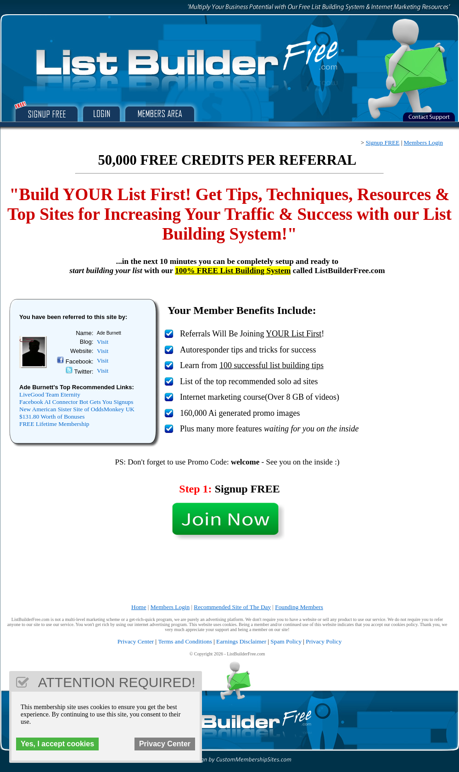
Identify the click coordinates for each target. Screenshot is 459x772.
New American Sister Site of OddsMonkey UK (76, 409)
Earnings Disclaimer (241, 641)
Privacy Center (136, 641)
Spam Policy (286, 641)
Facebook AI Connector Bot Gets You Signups (76, 401)
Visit (102, 341)
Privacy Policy (323, 641)
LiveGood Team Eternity (49, 394)
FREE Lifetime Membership (54, 423)
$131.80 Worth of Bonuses (51, 416)
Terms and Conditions (185, 641)
